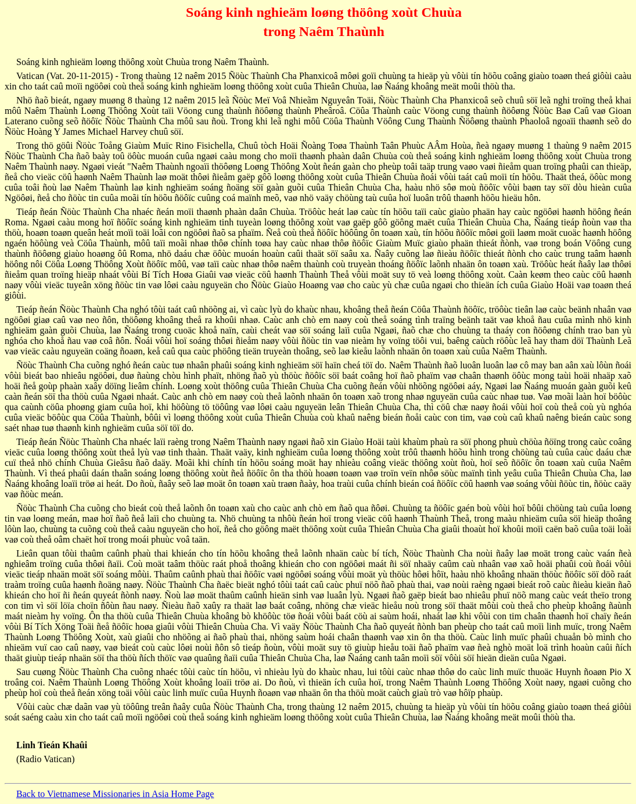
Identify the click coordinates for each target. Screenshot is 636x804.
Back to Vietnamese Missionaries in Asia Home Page (115, 794)
